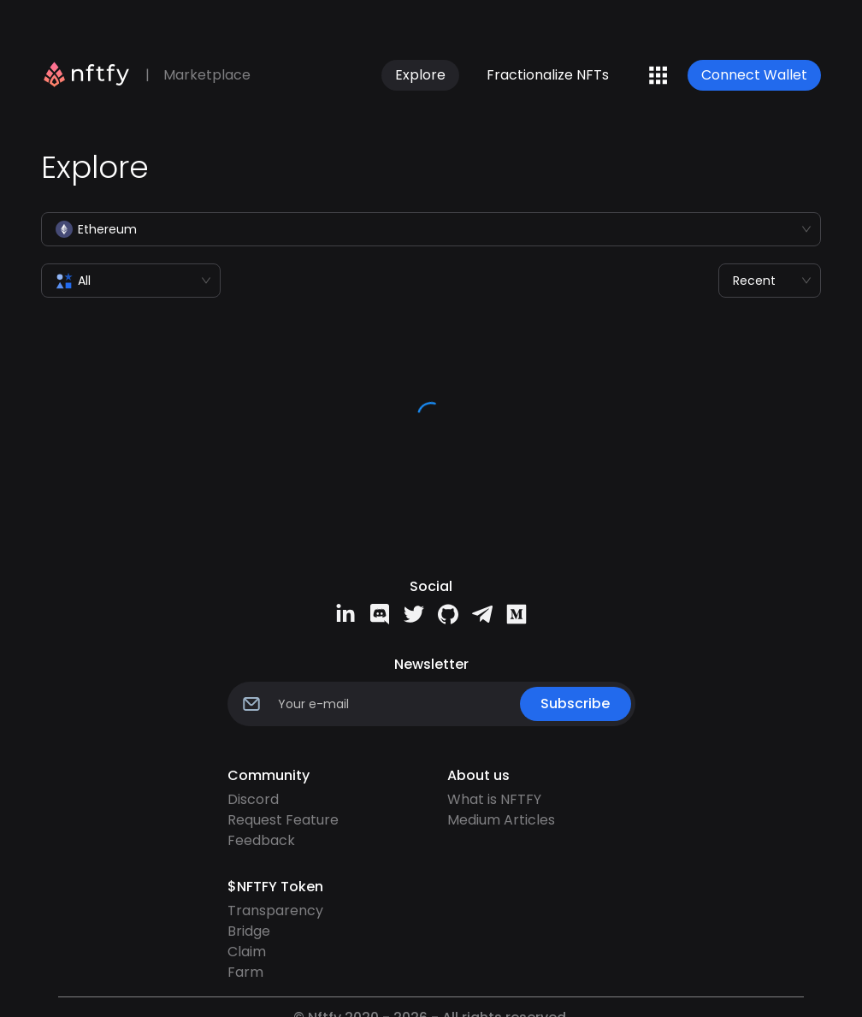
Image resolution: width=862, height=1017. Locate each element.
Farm (245, 972)
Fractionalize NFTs (548, 75)
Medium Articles (501, 820)
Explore (420, 75)
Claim (246, 951)
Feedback (261, 840)
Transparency (275, 910)
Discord (253, 799)
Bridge (248, 931)
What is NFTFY (494, 799)
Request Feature (283, 820)
